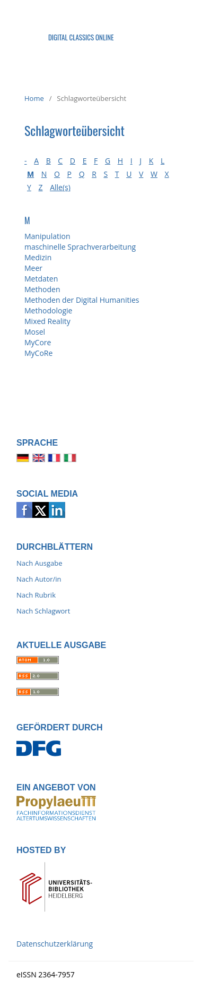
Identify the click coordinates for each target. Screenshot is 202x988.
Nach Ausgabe (39, 563)
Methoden (42, 289)
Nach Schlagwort (43, 611)
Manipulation (47, 236)
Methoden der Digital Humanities (81, 300)
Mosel (34, 332)
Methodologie (48, 310)
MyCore (37, 342)
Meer (33, 268)
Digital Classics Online (81, 37)
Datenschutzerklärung (54, 944)
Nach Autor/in (39, 579)
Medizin (37, 257)
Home (34, 98)
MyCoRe (38, 353)
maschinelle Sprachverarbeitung (80, 247)
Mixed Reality (47, 321)
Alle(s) (60, 187)
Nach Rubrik (36, 595)
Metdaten (41, 279)
